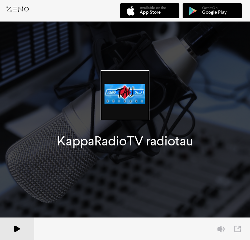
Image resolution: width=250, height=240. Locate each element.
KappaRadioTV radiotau (125, 141)
